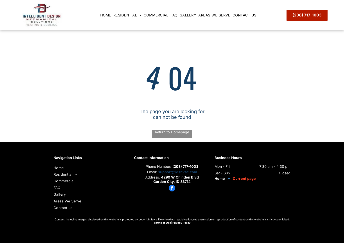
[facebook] (172, 189)
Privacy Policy (181, 222)
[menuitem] (106, 15)
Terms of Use (162, 222)
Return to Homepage (172, 132)
